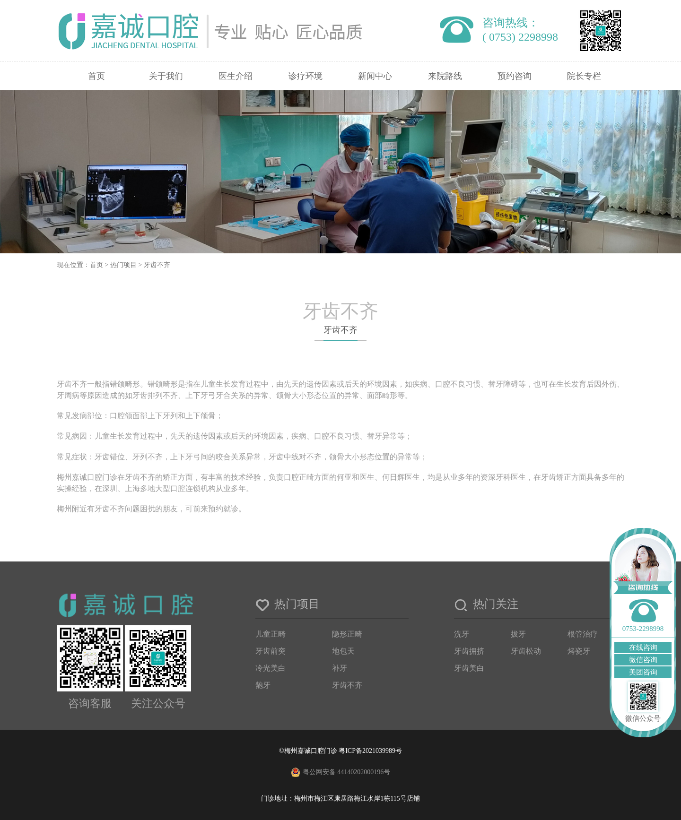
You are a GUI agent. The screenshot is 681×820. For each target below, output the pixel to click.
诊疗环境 (305, 76)
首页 (96, 76)
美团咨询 (643, 672)
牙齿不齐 (157, 264)
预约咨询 (515, 76)
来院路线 (445, 76)
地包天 (343, 651)
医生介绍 (235, 76)
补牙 (339, 668)
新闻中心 (375, 76)
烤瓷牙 (579, 651)
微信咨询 (643, 660)
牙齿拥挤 (469, 651)
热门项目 (123, 264)
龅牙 (263, 685)
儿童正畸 (270, 634)
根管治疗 (583, 634)
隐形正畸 (347, 634)
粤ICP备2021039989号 (370, 750)
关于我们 (166, 76)
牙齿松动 (526, 651)
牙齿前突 (270, 651)
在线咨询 (643, 647)
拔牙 (518, 634)
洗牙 (461, 634)
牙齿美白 (469, 668)
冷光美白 (270, 668)
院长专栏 (584, 76)
